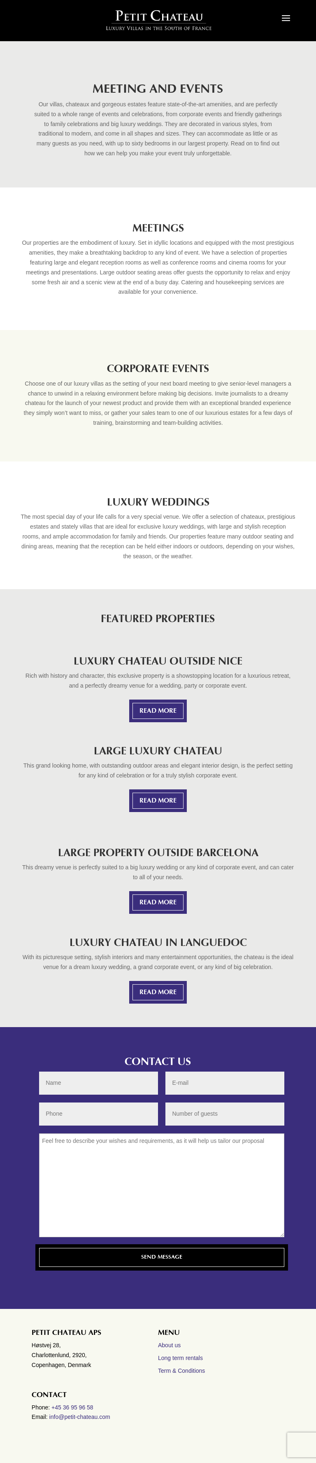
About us (169, 1345)
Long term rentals (180, 1358)
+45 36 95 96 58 (73, 1407)
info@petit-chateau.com (79, 1417)
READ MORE (158, 710)
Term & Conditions (181, 1370)
